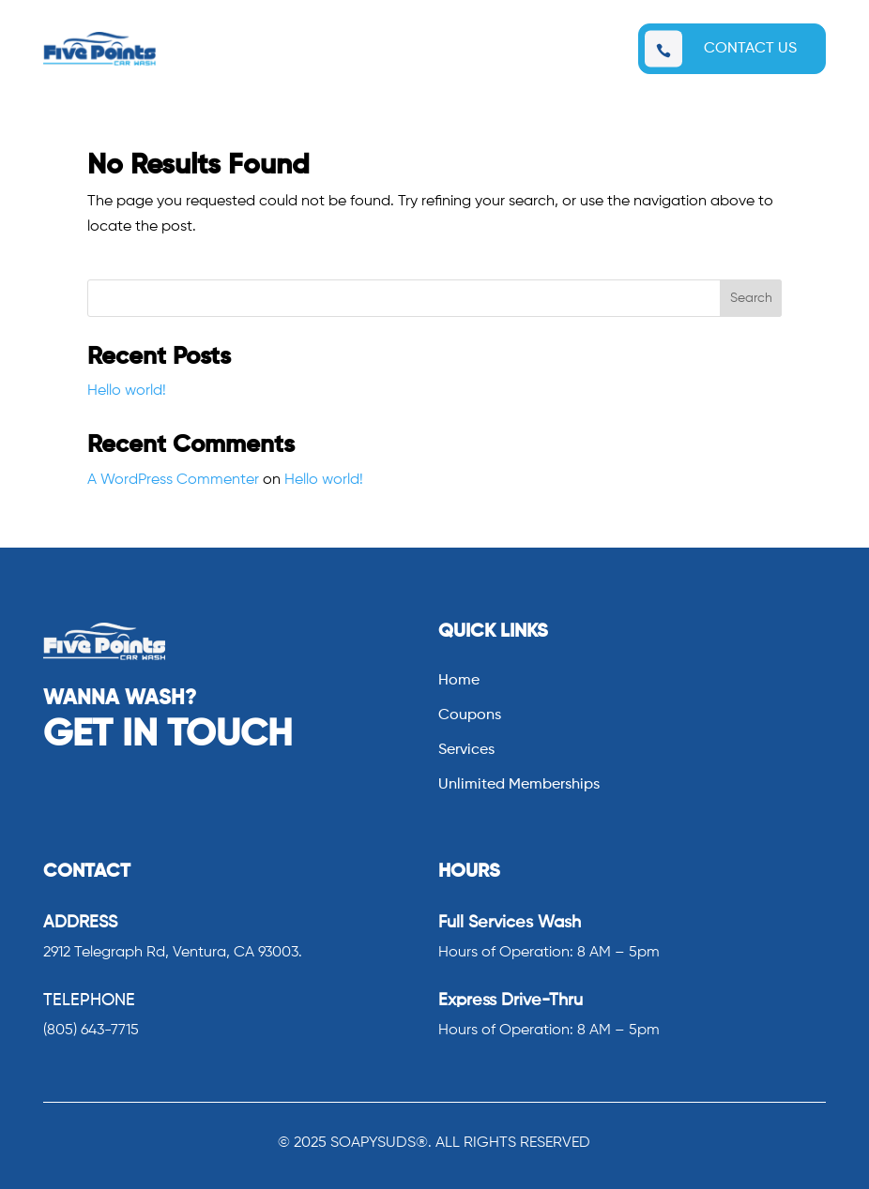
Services (466, 751)
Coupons (469, 716)
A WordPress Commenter (173, 480)
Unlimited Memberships (519, 785)
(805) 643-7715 (91, 1030)
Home (459, 681)
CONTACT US (750, 48)
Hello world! (126, 391)
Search (751, 298)
